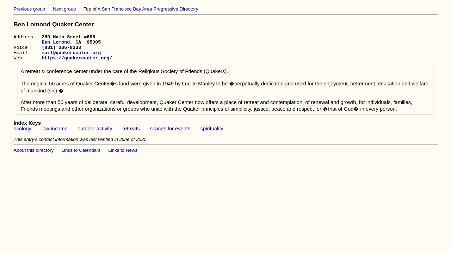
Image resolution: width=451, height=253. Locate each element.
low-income (54, 134)
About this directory (33, 155)
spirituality (211, 134)
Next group (64, 9)
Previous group (29, 9)
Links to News (122, 155)
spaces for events (170, 134)
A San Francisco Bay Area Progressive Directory (148, 9)
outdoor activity (95, 134)
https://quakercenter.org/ (77, 63)
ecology (22, 134)
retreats (131, 134)
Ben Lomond (56, 44)
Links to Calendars (81, 155)
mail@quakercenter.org (71, 56)
